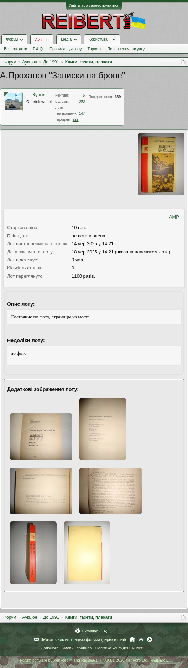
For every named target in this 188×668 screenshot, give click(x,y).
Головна (132, 639)
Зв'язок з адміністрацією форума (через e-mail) (83, 639)
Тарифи (95, 49)
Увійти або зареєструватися (94, 5)
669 (118, 97)
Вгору (141, 639)
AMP (174, 217)
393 (82, 101)
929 (76, 120)
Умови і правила (77, 648)
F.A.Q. (38, 49)
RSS (149, 639)
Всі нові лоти (15, 49)
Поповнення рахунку (126, 49)
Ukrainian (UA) (94, 631)
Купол (39, 94)
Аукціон (41, 39)
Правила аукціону (65, 49)
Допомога (49, 648)
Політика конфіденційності (119, 648)
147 (82, 113)
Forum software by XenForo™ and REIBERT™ (94, 660)
